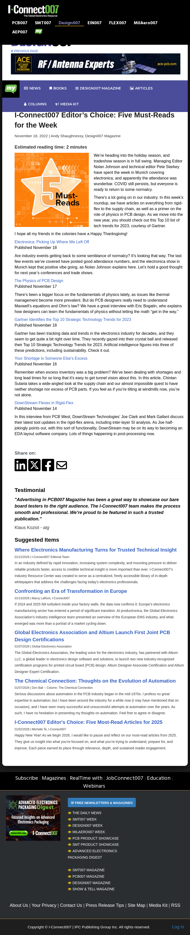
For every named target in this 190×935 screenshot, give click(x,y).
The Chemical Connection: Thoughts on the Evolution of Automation (95, 681)
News (32, 88)
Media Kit (158, 905)
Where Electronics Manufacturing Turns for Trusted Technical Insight (96, 550)
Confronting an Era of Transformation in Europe (71, 591)
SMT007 (43, 23)
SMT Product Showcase (93, 844)
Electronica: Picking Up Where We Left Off (52, 242)
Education (158, 778)
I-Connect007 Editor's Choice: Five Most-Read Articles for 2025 (89, 722)
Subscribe (26, 778)
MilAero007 (146, 23)
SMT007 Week (82, 819)
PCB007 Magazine (86, 876)
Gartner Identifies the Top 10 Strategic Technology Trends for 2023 (73, 319)
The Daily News (84, 813)
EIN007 (95, 23)
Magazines (54, 778)
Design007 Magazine (89, 883)
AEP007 (19, 32)
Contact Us (71, 905)
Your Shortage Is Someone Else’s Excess (51, 358)
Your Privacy (44, 905)
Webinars (94, 786)
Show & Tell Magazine (91, 889)
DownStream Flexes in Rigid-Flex (44, 403)
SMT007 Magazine (86, 870)
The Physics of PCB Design (39, 281)
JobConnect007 (124, 778)
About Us (19, 905)
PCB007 (19, 23)
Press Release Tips (105, 905)
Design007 (69, 23)
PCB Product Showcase (93, 838)
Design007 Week (85, 825)
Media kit (67, 104)
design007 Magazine (98, 88)
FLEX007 (117, 23)
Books (58, 88)
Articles (141, 88)
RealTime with (86, 778)
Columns (35, 104)
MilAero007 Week (86, 832)
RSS (175, 905)
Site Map (136, 905)
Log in (178, 926)
